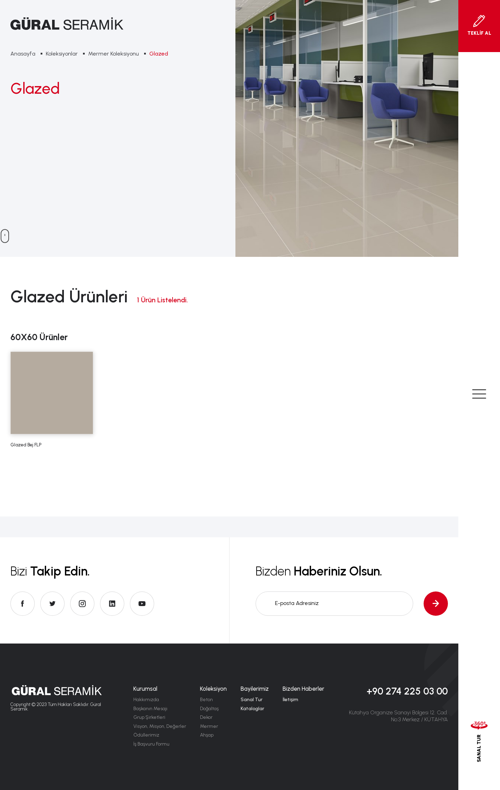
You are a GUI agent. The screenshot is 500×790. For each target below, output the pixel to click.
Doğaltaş (209, 709)
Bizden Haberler (303, 688)
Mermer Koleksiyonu (113, 53)
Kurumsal (145, 688)
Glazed (158, 53)
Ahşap (207, 735)
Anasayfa (22, 53)
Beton (206, 700)
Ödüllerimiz (146, 735)
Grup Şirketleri (149, 717)
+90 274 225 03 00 (407, 691)
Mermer (209, 726)
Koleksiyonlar (62, 53)
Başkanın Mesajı (150, 709)
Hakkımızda (146, 700)
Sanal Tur (251, 700)
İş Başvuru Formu (151, 744)
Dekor (206, 717)
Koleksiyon (213, 688)
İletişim (290, 700)
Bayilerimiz (255, 688)
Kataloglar (252, 709)
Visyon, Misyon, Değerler (159, 726)
